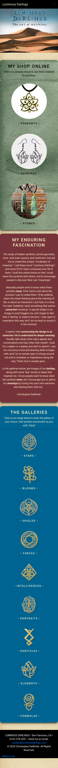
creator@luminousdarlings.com (29, 742)
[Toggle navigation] (54, 4)
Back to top (8, 756)
